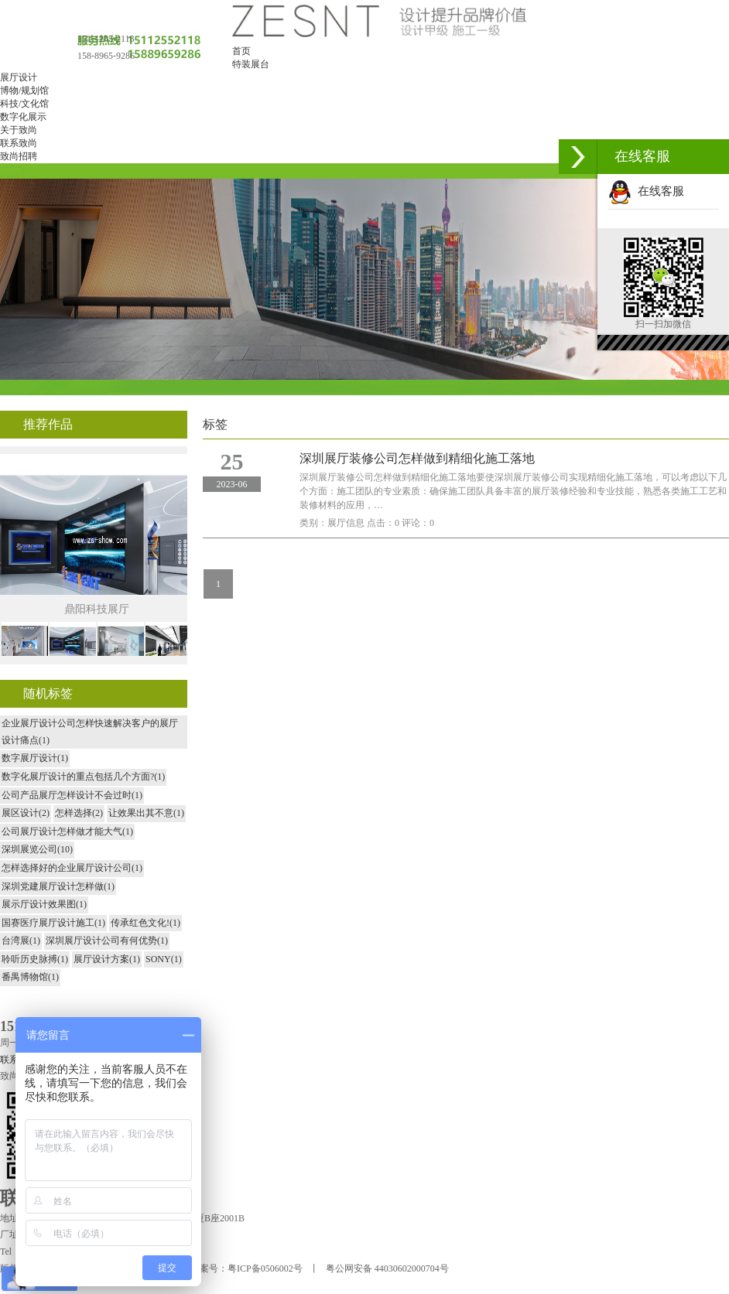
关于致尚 (18, 130)
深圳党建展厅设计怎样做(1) (58, 886)
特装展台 (250, 64)
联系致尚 (18, 143)
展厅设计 (18, 77)
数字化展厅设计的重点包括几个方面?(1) (83, 776)
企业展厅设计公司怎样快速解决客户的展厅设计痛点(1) (90, 732)
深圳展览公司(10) (37, 849)
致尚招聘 (18, 156)
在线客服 (646, 191)
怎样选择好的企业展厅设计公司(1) (72, 867)
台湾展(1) (21, 940)
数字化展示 (23, 116)
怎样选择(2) (79, 812)
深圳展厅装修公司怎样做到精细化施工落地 (417, 458)
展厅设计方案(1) (107, 959)
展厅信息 (345, 522)
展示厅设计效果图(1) (44, 904)
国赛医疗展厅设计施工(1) (53, 922)
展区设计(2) (26, 812)
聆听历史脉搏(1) (35, 959)
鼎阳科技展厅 (96, 609)
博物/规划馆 (24, 90)
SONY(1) (163, 959)
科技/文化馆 (24, 103)
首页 (241, 51)
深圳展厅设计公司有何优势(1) (107, 940)
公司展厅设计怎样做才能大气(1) (67, 831)
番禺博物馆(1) (30, 976)
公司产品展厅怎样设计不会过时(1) (72, 795)
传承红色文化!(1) (145, 922)
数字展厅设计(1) (35, 758)
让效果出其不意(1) (146, 812)
